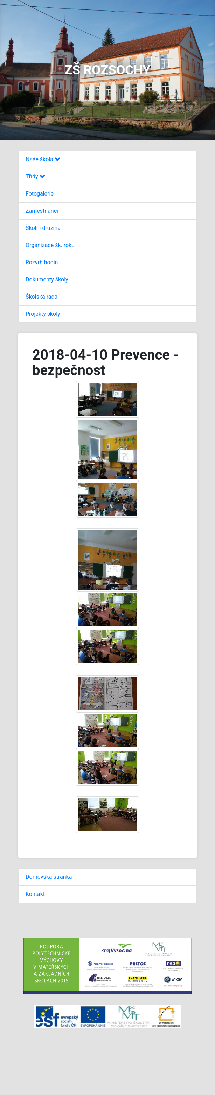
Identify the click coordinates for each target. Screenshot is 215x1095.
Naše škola (43, 159)
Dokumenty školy (47, 279)
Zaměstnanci (42, 211)
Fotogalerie (40, 193)
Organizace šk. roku (50, 245)
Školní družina (43, 228)
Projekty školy (43, 314)
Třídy (35, 176)
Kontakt (35, 894)
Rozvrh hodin (42, 262)
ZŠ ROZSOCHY (107, 69)
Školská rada (41, 296)
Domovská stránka (49, 876)
